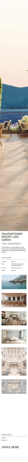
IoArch (3, 438)
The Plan (4, 440)
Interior (4, 244)
